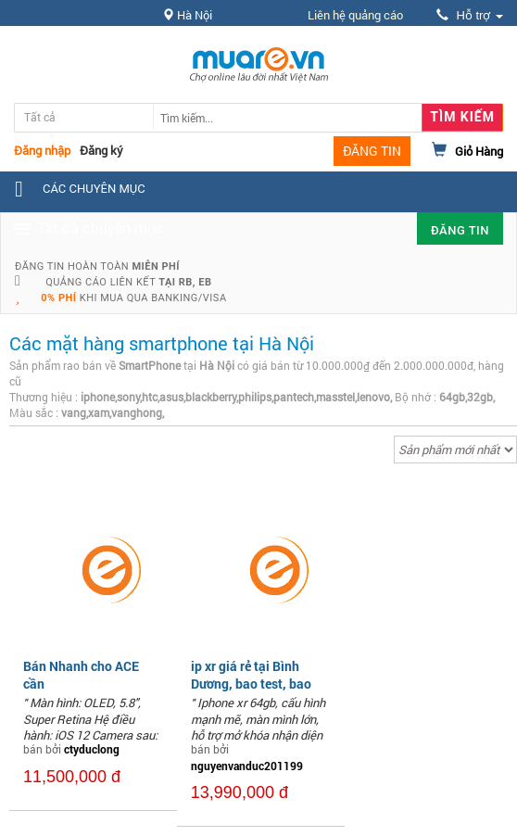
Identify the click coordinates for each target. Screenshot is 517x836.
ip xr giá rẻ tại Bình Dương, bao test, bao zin (251, 682)
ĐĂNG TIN (372, 150)
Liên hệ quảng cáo (355, 14)
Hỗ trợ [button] (469, 15)
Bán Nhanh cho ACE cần (81, 674)
